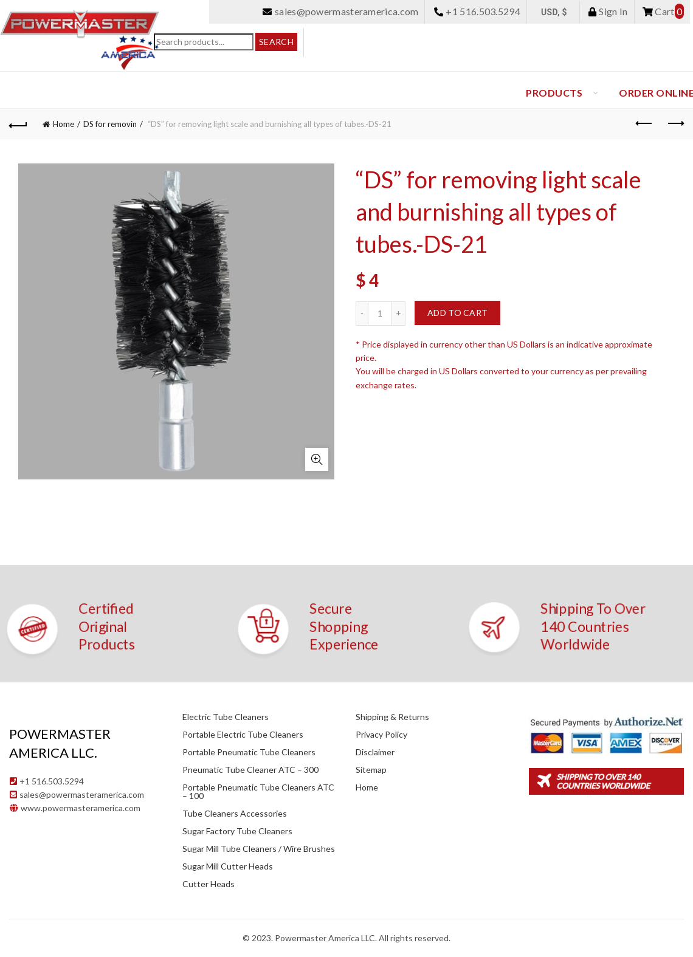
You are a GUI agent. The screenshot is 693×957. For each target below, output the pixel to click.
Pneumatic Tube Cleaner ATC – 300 (250, 769)
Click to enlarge (316, 459)
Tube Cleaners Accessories (234, 813)
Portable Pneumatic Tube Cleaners (248, 752)
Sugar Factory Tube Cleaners (237, 831)
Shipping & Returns (392, 717)
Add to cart (457, 312)
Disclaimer (375, 752)
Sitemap (371, 769)
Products (554, 92)
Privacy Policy (381, 734)
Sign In (608, 11)
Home (63, 124)
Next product (675, 123)
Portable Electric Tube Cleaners (242, 734)
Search (276, 41)
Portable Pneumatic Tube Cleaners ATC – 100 (258, 791)
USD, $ (554, 12)
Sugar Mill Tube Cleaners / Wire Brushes (258, 848)
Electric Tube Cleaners (225, 717)
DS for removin (110, 124)
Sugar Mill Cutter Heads (227, 866)
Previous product (645, 123)
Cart (663, 11)
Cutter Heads (208, 884)
